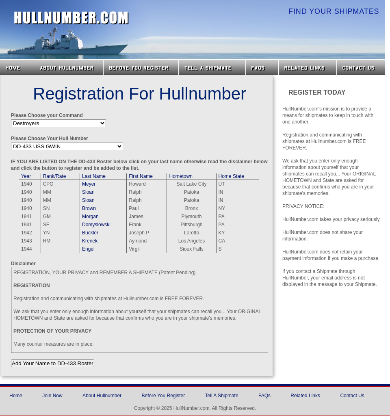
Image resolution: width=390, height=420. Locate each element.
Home (17, 67)
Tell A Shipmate (221, 395)
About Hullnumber (101, 395)
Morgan (90, 216)
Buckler (90, 233)
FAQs (262, 67)
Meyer (88, 184)
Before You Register (163, 395)
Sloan (88, 192)
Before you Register (141, 67)
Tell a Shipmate (212, 67)
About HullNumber (68, 67)
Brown (89, 208)
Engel (88, 249)
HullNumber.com (71, 17)
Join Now (52, 395)
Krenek (90, 241)
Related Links (307, 67)
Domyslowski (96, 224)
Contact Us (361, 67)
